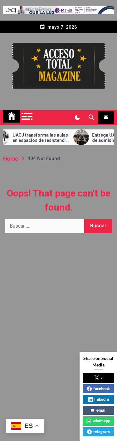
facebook (98, 388)
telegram (98, 431)
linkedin (98, 399)
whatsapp (98, 420)
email (98, 410)
